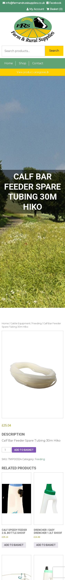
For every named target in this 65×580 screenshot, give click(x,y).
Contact (37, 63)
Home (8, 63)
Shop (22, 63)
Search (54, 50)
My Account (35, 9)
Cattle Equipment (20, 323)
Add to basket (24, 450)
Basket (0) (54, 9)
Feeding (37, 323)
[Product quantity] (6, 449)
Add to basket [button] (14, 545)
